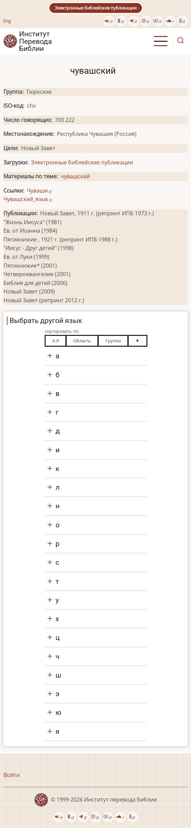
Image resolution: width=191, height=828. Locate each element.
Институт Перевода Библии (35, 41)
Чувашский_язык (28, 199)
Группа (113, 341)
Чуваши (39, 190)
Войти (11, 775)
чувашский (75, 176)
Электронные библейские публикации (96, 8)
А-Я (55, 341)
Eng (7, 21)
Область (82, 341)
